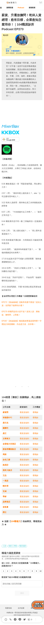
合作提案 (21, 608)
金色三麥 (6, 460)
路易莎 (5, 465)
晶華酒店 (6, 502)
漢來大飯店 (7, 470)
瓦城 (4, 491)
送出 (22, 593)
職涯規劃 (22, 546)
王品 (4, 475)
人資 (4, 546)
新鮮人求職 (13, 546)
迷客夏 (5, 507)
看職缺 (35, 412)
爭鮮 (4, 496)
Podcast (21, 8)
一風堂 (5, 481)
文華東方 (6, 439)
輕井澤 (5, 486)
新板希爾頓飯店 (9, 449)
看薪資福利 (24, 412)
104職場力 (16, 521)
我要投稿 (8, 608)
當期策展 (32, 8)
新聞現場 (9, 8)
